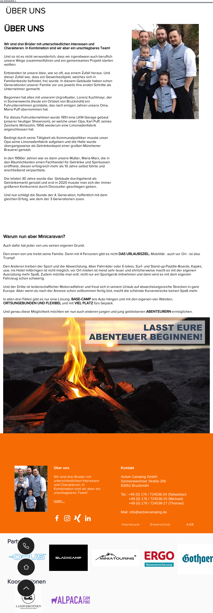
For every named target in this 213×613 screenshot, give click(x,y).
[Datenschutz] (161, 524)
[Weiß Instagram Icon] (67, 518)
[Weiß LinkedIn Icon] (88, 518)
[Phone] (26, 546)
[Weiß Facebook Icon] (57, 518)
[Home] (26, 567)
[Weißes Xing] (77, 518)
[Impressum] (131, 524)
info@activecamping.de (148, 512)
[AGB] (190, 524)
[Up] (26, 588)
